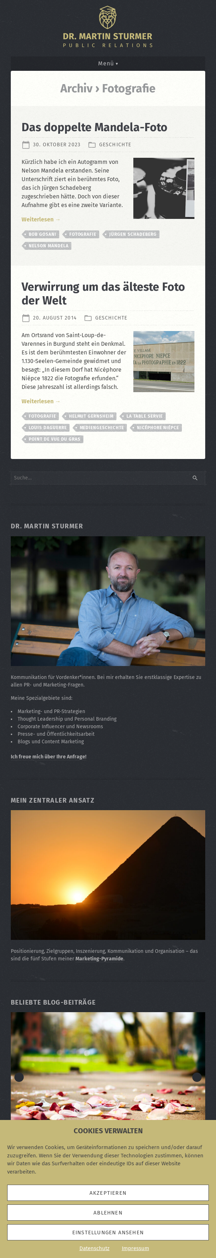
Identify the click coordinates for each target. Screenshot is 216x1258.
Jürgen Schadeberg (132, 234)
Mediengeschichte (102, 427)
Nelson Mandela (48, 245)
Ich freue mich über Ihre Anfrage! (48, 757)
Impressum (135, 1248)
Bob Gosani (42, 234)
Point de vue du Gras (55, 439)
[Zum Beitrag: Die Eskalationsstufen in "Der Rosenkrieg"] (108, 1077)
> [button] (197, 1077)
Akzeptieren (108, 1193)
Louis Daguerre (47, 427)
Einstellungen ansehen (108, 1232)
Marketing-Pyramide (99, 959)
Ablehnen (108, 1212)
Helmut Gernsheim (91, 416)
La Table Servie (145, 416)
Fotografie (83, 234)
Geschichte (115, 145)
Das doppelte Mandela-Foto (94, 127)
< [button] (19, 1077)
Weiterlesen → (41, 219)
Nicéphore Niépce (158, 427)
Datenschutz (94, 1248)
